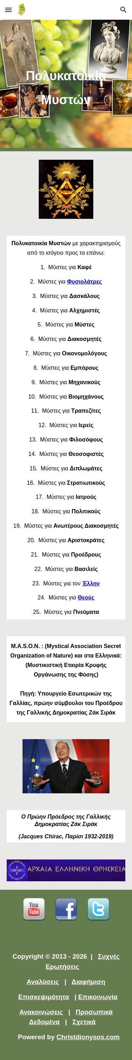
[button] (8, 9)
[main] (66, 86)
